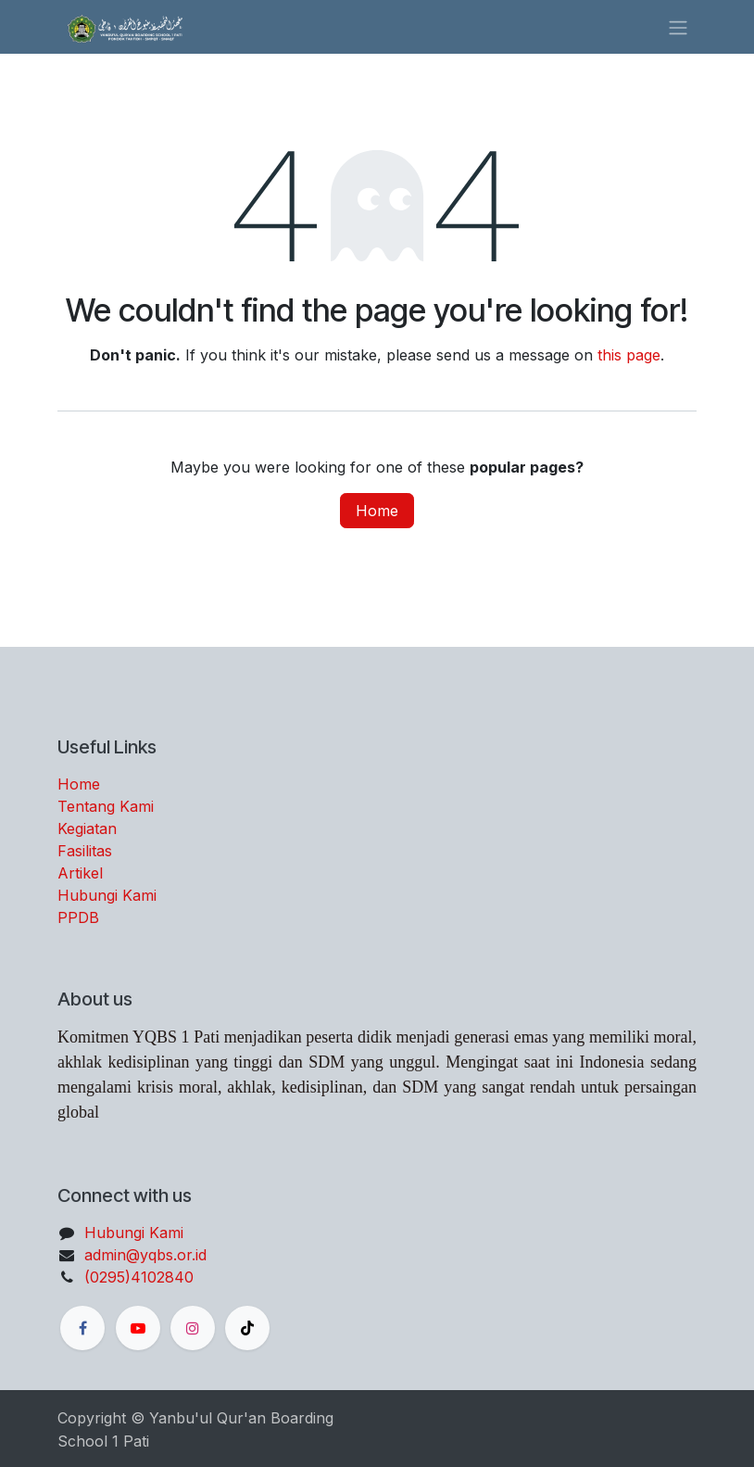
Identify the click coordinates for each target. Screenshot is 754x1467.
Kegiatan (87, 828)
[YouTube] (138, 1328)
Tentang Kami (105, 806)
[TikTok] (247, 1328)
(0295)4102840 (139, 1277)
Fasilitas (84, 850)
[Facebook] (82, 1328)
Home (377, 510)
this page (628, 355)
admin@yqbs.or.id (145, 1255)
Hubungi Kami (107, 895)
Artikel (80, 873)
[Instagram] (192, 1328)
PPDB (78, 917)
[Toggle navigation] (678, 26)
